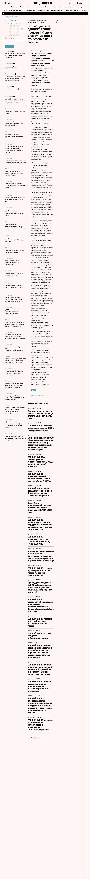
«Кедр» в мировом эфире (13, 89)
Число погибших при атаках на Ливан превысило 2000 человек (15, 162)
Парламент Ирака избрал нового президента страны (14, 286)
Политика (48, 7)
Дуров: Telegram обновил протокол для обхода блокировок (13, 262)
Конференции (31, 10)
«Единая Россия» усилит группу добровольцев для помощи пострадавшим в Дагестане (15, 360)
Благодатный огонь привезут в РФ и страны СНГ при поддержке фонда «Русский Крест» (15, 212)
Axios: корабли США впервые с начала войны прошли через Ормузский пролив (15, 397)
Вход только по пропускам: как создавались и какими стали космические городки (15, 78)
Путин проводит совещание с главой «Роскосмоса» (14, 251)
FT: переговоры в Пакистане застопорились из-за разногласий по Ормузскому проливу (14, 149)
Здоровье (18, 10)
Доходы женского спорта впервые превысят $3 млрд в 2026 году (14, 240)
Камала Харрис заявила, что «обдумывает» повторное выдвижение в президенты (14, 299)
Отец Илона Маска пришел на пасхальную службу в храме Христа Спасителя (14, 123)
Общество (55, 7)
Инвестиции (14, 7)
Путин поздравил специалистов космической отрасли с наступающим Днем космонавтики (14, 227)
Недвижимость (39, 7)
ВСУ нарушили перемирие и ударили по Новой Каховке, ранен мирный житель (14, 385)
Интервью (81, 7)
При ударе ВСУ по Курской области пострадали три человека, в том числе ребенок (15, 336)
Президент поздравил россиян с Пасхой (15, 112)
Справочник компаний (43, 10)
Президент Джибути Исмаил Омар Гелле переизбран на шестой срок (14, 373)
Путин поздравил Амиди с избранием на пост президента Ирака (15, 185)
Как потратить (83, 10)
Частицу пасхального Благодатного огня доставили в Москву (15, 136)
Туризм (66, 10)
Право (71, 10)
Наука (76, 10)
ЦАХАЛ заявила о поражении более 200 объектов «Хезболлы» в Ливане (14, 312)
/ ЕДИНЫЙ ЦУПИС (39, 22)
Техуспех (12, 10)
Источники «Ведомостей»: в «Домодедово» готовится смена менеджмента (15, 438)
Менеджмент (64, 7)
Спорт (24, 10)
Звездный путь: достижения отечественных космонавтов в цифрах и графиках (15, 101)
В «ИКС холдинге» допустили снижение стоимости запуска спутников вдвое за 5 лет (14, 324)
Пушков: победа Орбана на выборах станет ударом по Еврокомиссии (14, 275)
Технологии (23, 7)
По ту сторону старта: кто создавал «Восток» (13, 67)
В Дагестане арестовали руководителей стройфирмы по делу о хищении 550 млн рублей (14, 424)
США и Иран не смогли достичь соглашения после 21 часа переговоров (15, 55)
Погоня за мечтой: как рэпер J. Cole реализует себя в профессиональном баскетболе (15, 410)
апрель (13, 20)
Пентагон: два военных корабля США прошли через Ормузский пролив (14, 173)
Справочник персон (57, 10)
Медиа (31, 7)
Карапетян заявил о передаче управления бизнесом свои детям (15, 199)
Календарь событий (11, 17)
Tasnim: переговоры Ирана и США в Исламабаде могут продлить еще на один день (14, 349)
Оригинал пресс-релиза (39, 395)
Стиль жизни (73, 7)
